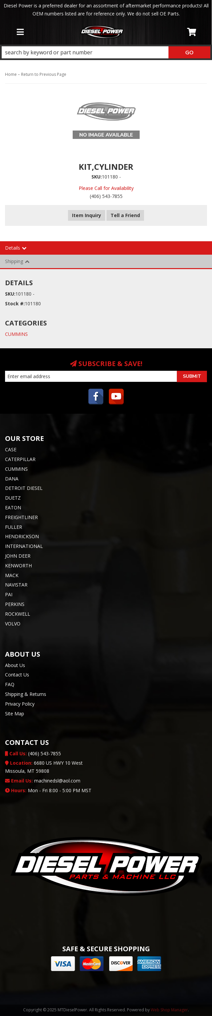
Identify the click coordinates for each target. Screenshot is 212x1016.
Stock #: (15, 303)
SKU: (96, 176)
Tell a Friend (125, 215)
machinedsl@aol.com (42, 780)
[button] (106, 52)
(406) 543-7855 (33, 753)
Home (11, 74)
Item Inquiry (86, 215)
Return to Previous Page (43, 74)
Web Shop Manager (169, 1010)
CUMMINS (16, 334)
